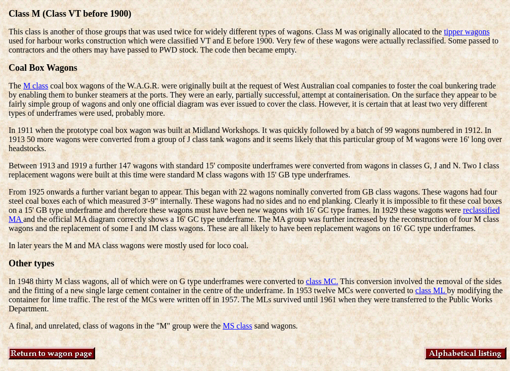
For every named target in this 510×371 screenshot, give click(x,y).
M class (35, 85)
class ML (431, 290)
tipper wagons (466, 31)
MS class (237, 325)
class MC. (322, 281)
